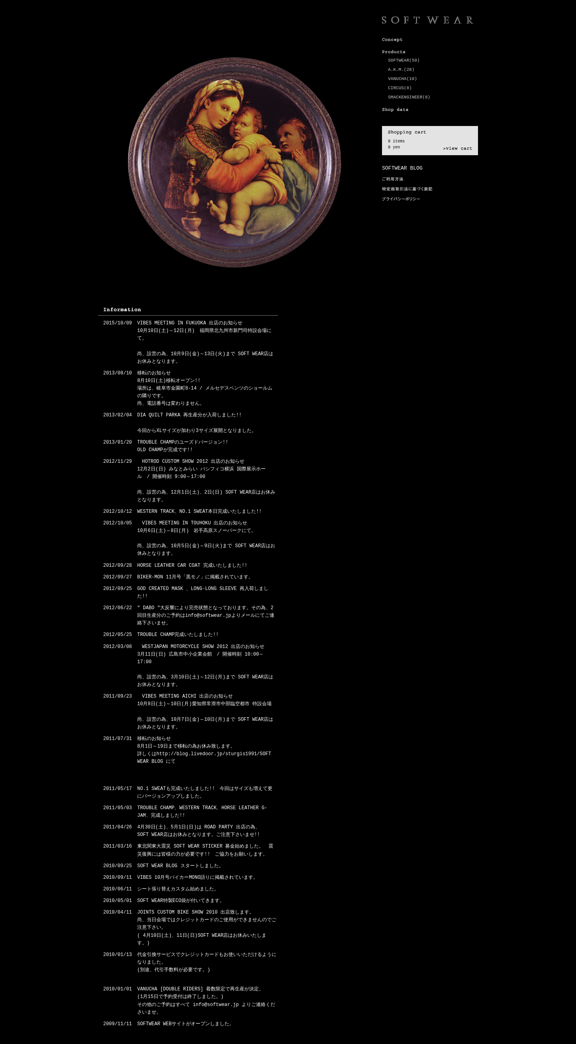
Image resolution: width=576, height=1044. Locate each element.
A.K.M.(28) (401, 69)
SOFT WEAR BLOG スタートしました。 (180, 866)
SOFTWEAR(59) (404, 60)
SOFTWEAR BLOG (402, 168)
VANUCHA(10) (402, 78)
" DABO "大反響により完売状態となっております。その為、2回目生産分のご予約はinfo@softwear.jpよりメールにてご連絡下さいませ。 (205, 615)
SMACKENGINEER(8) (409, 97)
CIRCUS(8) (400, 88)
